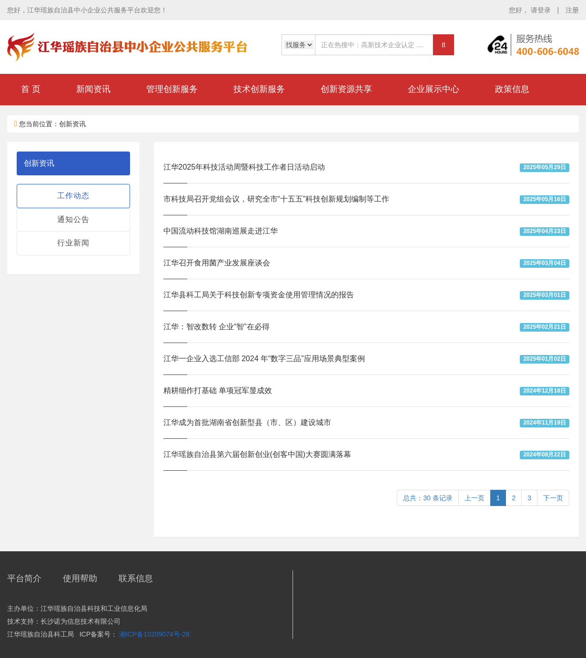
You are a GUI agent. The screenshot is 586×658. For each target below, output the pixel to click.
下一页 (553, 498)
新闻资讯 (93, 89)
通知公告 (73, 219)
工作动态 (73, 196)
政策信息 (512, 89)
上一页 (475, 498)
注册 (572, 10)
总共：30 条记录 (427, 498)
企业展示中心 (433, 89)
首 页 (30, 89)
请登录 (542, 10)
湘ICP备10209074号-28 (154, 634)
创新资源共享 (346, 89)
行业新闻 (73, 243)
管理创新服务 (172, 89)
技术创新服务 (259, 89)
